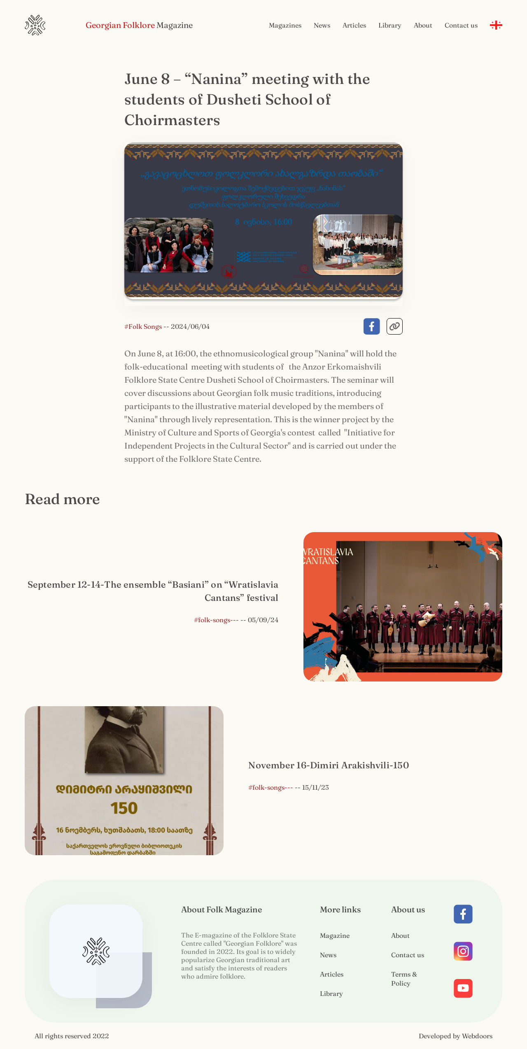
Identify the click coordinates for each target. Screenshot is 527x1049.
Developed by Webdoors (455, 1036)
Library (389, 25)
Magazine (335, 935)
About (423, 25)
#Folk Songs (143, 326)
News (322, 25)
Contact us (461, 25)
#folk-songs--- (216, 620)
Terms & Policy (404, 978)
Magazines (285, 25)
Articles (354, 25)
